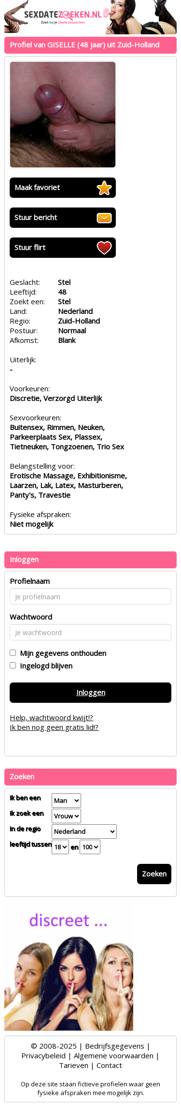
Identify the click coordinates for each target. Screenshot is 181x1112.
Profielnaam (30, 581)
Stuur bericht (35, 217)
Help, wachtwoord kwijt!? (51, 717)
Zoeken (154, 873)
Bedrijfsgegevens (114, 1046)
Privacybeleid (43, 1055)
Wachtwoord (31, 617)
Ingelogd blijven (44, 665)
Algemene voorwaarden (113, 1055)
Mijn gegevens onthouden (61, 653)
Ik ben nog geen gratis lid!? (54, 727)
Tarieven (73, 1065)
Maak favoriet (37, 187)
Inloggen (90, 692)
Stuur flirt (29, 247)
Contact (109, 1065)
